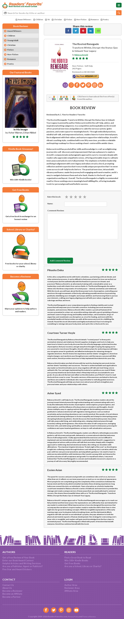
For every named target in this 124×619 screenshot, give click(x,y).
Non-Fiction (80, 19)
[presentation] (71, 248)
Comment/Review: (55, 211)
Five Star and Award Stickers (17, 569)
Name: (50, 204)
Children (36, 19)
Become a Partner (11, 597)
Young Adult (14, 41)
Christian (56, 19)
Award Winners (21, 19)
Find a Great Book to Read (77, 557)
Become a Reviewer (12, 591)
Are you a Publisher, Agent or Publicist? (22, 566)
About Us (7, 588)
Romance (94, 19)
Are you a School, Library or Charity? (82, 566)
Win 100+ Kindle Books (76, 560)
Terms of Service (89, 616)
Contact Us (8, 585)
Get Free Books (72, 563)
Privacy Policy (72, 616)
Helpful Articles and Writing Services (21, 563)
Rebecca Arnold (82, 55)
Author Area (70, 585)
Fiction (67, 19)
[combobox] (62, 13)
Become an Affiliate (12, 593)
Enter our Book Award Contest (18, 560)
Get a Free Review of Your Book (18, 557)
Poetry (106, 19)
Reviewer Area (71, 588)
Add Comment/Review (63, 261)
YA (46, 19)
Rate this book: (54, 198)
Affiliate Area (71, 591)
